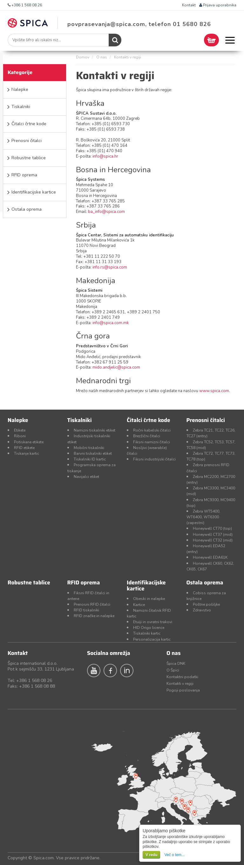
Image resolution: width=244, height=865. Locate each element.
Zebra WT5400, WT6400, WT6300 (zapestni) (203, 517)
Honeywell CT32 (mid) (213, 540)
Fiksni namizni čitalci (151, 442)
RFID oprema (24, 175)
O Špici (172, 670)
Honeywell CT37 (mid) (213, 534)
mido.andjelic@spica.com (116, 367)
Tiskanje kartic (26, 453)
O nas (101, 57)
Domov (82, 57)
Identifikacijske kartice (33, 192)
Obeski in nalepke (149, 598)
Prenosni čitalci (26, 141)
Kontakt (189, 5)
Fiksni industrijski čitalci (154, 459)
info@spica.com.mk (110, 323)
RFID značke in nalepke (94, 615)
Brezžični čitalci (146, 436)
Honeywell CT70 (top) (212, 528)
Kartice (139, 604)
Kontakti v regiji (179, 683)
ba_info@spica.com (106, 212)
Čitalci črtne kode (28, 124)
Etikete (19, 430)
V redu (151, 855)
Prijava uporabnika (217, 5)
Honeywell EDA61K (210, 557)
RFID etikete (24, 447)
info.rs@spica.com (109, 267)
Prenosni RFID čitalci (92, 604)
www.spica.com (214, 391)
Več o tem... (175, 855)
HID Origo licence (148, 627)
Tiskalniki (20, 107)
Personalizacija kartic (152, 639)
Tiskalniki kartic (146, 633)
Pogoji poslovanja (183, 690)
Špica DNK (175, 663)
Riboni (20, 436)
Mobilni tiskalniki (89, 447)
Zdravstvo (202, 610)
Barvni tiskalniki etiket (93, 453)
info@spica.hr (105, 156)
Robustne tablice (28, 158)
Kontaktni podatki (182, 676)
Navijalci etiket (86, 476)
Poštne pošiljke (206, 604)
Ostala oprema (26, 209)
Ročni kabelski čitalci (152, 430)
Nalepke (19, 89)
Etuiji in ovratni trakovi (152, 621)
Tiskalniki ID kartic (90, 459)
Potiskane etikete (29, 442)
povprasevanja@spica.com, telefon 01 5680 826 (139, 24)
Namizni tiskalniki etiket (94, 430)
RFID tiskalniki (86, 610)
